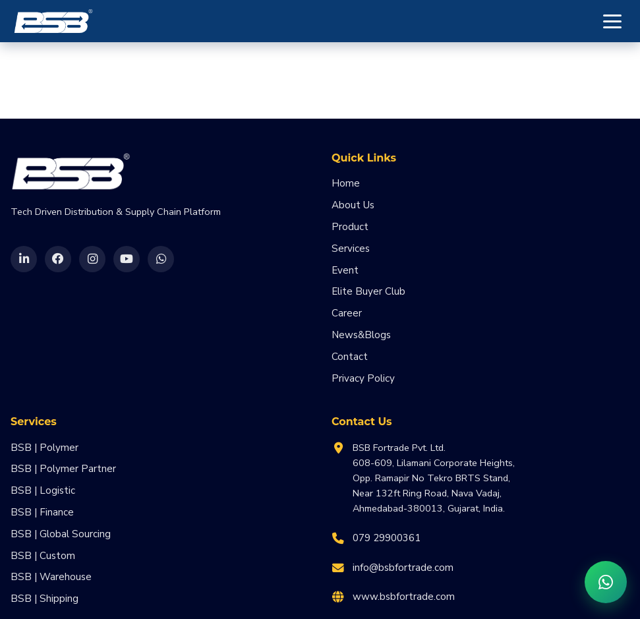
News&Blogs (361, 334)
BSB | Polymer (44, 447)
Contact (350, 356)
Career (347, 313)
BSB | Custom (43, 555)
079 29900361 (387, 538)
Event (345, 270)
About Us (353, 205)
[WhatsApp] (161, 259)
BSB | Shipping (44, 598)
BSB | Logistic (43, 490)
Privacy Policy (363, 378)
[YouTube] (126, 259)
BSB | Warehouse (51, 576)
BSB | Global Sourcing (61, 534)
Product (350, 226)
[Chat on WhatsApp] (606, 582)
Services (351, 248)
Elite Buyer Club (368, 291)
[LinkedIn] (24, 259)
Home (346, 183)
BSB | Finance (42, 512)
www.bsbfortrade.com (404, 596)
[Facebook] (58, 259)
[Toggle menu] (612, 21)
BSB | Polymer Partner (63, 468)
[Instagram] (92, 259)
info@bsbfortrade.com (403, 567)
